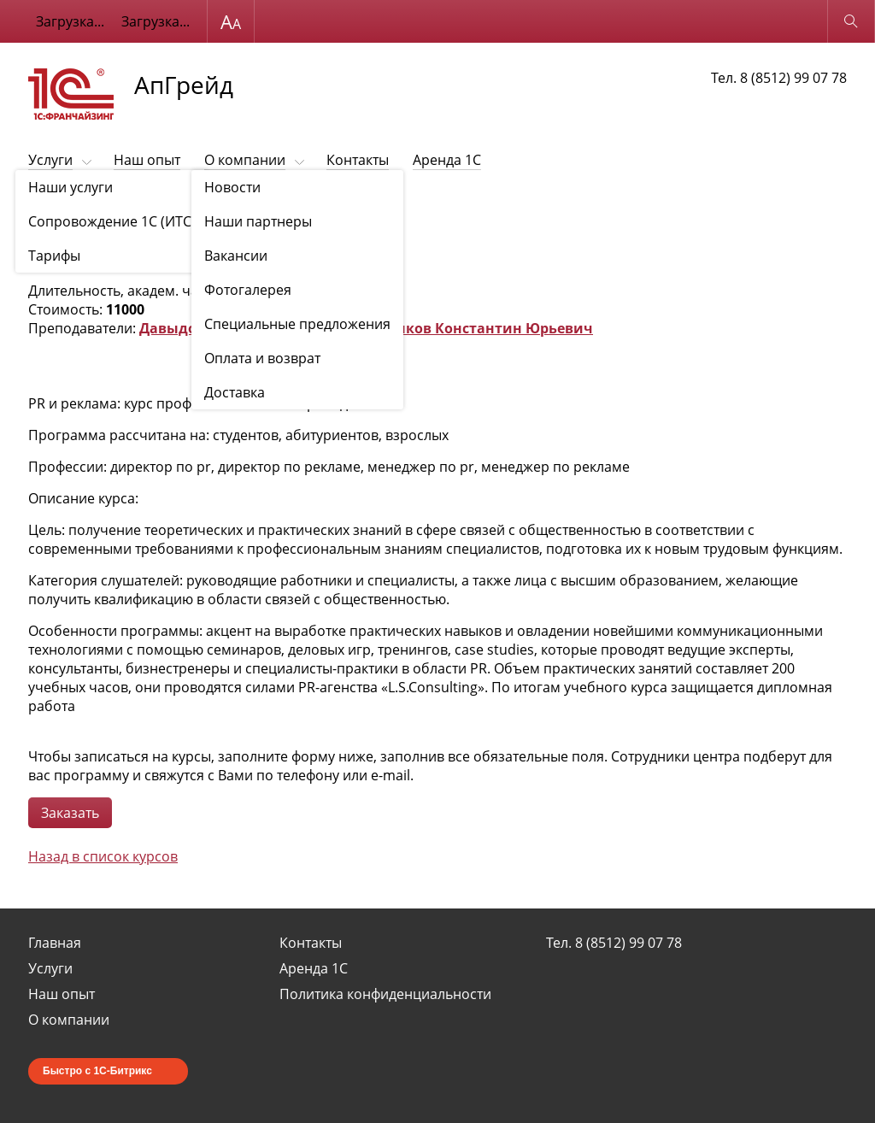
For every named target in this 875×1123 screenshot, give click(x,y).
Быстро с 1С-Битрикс (97, 1071)
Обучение (53, 202)
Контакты (357, 159)
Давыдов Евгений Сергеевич (243, 328)
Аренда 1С (447, 159)
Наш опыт (147, 159)
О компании (244, 159)
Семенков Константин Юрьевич (477, 328)
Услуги (50, 159)
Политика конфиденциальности (385, 994)
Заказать (70, 812)
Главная (54, 942)
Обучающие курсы (138, 202)
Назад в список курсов (103, 856)
